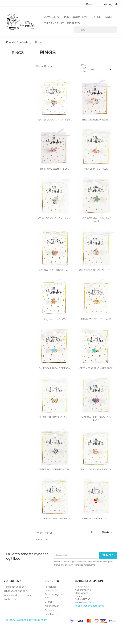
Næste (107, 532)
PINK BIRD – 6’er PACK (96, 168)
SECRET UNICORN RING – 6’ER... (54, 119)
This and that (54, 23)
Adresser (50, 609)
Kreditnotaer (52, 605)
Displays (73, 23)
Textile (95, 17)
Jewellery (51, 17)
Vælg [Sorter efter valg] (101, 69)
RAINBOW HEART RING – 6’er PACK (96, 419)
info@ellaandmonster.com (89, 605)
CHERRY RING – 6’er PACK (96, 518)
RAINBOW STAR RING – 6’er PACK (96, 219)
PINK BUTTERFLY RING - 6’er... (54, 417)
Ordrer (48, 601)
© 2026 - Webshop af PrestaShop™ (26, 620)
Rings (18, 52)
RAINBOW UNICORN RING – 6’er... (96, 270)
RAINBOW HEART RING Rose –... (54, 270)
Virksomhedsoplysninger (17, 595)
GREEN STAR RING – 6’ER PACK (96, 368)
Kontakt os (10, 599)
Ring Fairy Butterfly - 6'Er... (54, 168)
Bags (108, 17)
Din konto (52, 581)
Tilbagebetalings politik (16, 590)
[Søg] (95, 29)
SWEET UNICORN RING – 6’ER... (54, 217)
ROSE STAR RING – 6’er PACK (54, 518)
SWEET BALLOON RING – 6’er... (54, 469)
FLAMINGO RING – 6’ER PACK (96, 469)
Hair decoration (75, 17)
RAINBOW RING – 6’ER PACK (96, 319)
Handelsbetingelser (15, 586)
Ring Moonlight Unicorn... (96, 119)
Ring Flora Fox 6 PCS (55, 319)
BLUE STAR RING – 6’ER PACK (54, 368)
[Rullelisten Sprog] (91, 4)
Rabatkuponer (52, 614)
